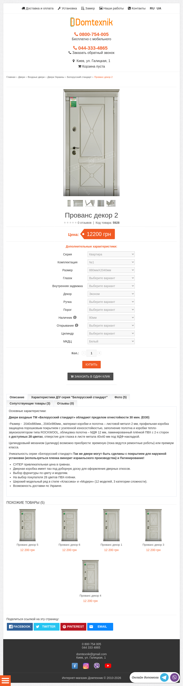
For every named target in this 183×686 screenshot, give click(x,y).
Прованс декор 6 (69, 544)
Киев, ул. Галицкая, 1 (91, 61)
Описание (17, 397)
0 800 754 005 (91, 644)
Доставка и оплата (38, 8)
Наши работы (111, 8)
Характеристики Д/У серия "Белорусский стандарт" (69, 397)
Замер (88, 8)
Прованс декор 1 (111, 544)
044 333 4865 (91, 647)
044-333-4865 (90, 48)
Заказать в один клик (90, 376)
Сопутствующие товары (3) (30, 403)
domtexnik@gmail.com (91, 654)
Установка (67, 8)
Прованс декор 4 (90, 595)
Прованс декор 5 (27, 544)
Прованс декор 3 (153, 544)
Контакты (137, 8)
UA (159, 8)
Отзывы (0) (65, 403)
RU (152, 8)
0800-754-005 (91, 34)
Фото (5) (120, 397)
